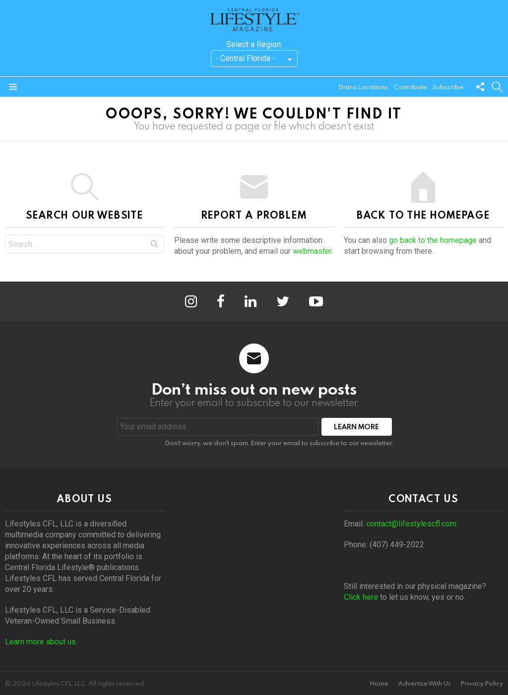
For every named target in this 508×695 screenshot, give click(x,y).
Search (154, 246)
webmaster (312, 251)
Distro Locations (363, 86)
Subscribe (448, 86)
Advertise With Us (424, 683)
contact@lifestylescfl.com (411, 523)
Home (379, 683)
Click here (361, 597)
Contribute (410, 86)
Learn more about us (40, 641)
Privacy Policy (482, 683)
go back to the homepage (433, 240)
